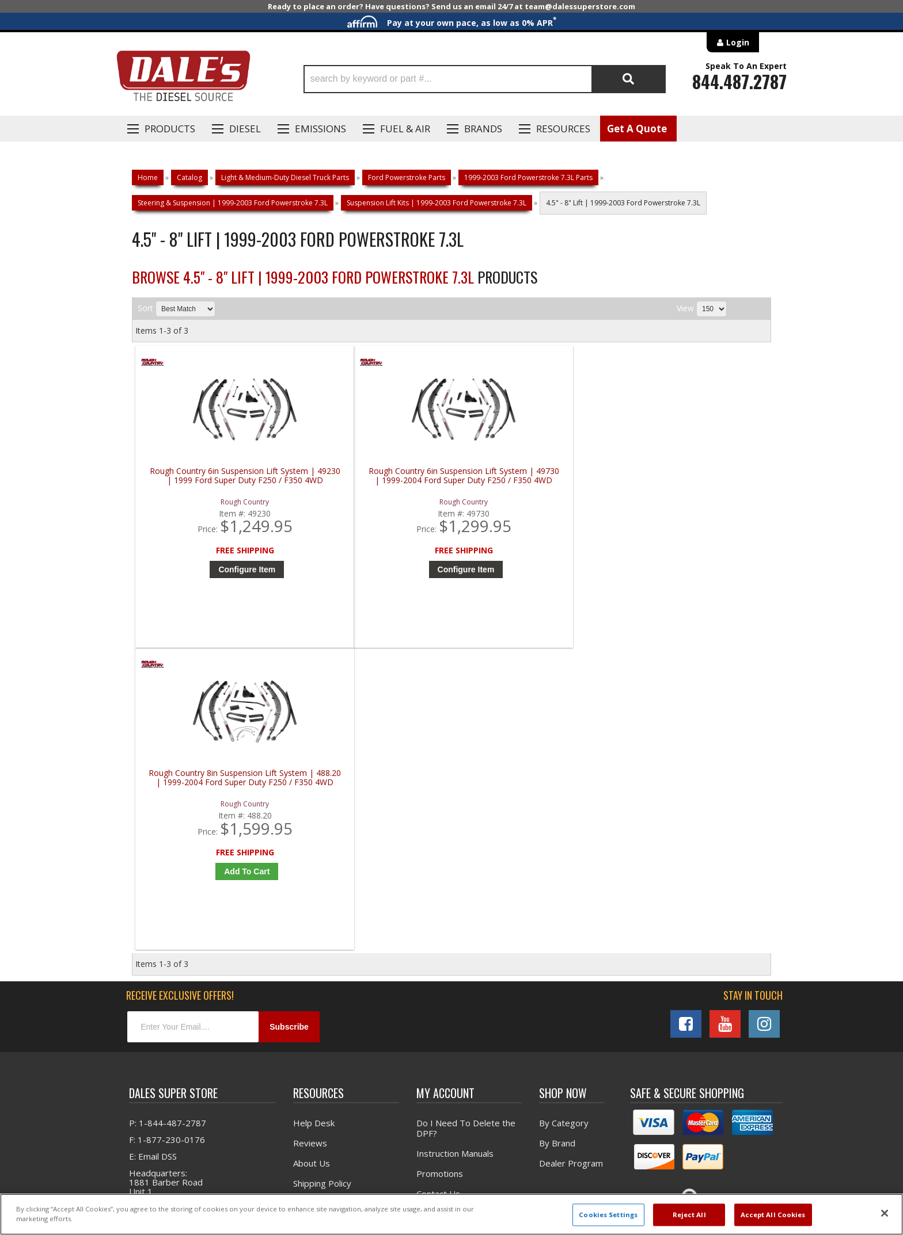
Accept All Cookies (773, 1214)
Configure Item (217, 569)
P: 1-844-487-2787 (167, 829)
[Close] (884, 1213)
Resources (563, 128)
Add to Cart (537, 569)
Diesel (245, 128)
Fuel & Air (405, 128)
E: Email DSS (153, 862)
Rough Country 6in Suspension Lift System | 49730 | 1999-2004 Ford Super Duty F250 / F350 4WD (375, 481)
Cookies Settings (608, 1214)
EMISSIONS (320, 128)
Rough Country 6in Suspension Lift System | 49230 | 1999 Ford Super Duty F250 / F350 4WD (215, 481)
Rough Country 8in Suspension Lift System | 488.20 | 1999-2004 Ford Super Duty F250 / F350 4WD (535, 481)
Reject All (689, 1214)
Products (170, 128)
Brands (483, 128)
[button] (484, 79)
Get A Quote (637, 128)
